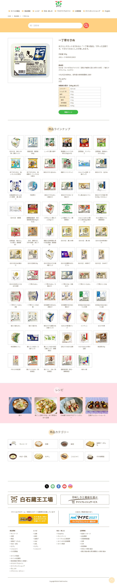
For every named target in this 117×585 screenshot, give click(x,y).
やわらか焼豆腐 (15, 369)
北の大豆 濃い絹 (84, 241)
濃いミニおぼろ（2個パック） (33, 348)
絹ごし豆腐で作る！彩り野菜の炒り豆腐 (46, 416)
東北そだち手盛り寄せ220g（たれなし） (101, 196)
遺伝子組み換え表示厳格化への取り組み (93, 551)
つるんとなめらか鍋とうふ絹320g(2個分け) (84, 220)
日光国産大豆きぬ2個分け (67, 306)
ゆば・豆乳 (14, 544)
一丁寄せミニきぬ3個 (33, 306)
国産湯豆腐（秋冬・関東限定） (67, 370)
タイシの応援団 (15, 558)
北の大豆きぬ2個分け (15, 264)
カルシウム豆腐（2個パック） (84, 173)
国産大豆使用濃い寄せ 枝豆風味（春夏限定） (50, 242)
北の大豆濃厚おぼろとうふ (67, 264)
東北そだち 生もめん (50, 172)
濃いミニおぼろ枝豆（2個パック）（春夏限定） (50, 348)
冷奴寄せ (33, 195)
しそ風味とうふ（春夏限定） (67, 219)
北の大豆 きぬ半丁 (101, 263)
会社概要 (84, 536)
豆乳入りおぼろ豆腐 (67, 347)
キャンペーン (62, 536)
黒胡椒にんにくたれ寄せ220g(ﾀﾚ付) (67, 152)
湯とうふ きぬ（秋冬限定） (50, 370)
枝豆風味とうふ (15, 347)
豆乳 (35, 544)
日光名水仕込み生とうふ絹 (101, 306)
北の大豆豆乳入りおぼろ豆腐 (15, 285)
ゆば (35, 541)
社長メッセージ (86, 534)
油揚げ (36, 539)
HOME (9, 16)
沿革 (82, 541)
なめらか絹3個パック (67, 327)
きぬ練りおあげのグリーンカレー (71, 416)
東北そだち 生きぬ (101, 172)
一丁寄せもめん (33, 284)
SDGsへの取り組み (87, 549)
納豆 (12, 539)
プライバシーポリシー (18, 571)
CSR (82, 544)
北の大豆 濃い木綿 (67, 241)
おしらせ (13, 568)
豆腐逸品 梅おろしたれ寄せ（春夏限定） (15, 242)
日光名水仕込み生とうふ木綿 (84, 306)
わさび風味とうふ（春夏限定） (101, 219)
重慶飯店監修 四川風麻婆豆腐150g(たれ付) (33, 220)
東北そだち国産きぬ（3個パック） (50, 327)
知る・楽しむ (61, 531)
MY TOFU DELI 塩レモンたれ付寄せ (16, 173)
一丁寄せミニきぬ (101, 284)
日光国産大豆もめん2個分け (50, 306)
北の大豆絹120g (33, 263)
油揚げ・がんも (15, 541)
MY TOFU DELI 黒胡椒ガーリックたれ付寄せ (33, 174)
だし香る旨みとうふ (84, 195)
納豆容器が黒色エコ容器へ (19, 561)
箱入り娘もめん (15, 326)
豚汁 (20, 415)
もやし (13, 546)
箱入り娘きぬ (33, 326)
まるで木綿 (101, 326)
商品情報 (16, 16)
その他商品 (14, 551)
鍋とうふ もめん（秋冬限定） (32, 370)
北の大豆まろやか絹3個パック (50, 264)
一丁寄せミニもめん (84, 284)
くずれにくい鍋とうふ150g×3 (50, 219)
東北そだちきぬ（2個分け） (67, 196)
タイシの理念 (15, 556)
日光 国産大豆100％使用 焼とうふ (33, 242)
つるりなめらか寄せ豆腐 (84, 348)
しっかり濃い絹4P (50, 151)
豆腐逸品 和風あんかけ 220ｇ (101, 152)
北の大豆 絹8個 (15, 218)
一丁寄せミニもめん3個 (15, 306)
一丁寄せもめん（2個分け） (50, 285)
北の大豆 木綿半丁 (84, 263)
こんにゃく (14, 549)
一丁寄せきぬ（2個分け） (67, 285)
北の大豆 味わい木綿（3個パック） (15, 152)
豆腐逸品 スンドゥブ (84, 152)
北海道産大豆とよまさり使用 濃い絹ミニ (15, 197)
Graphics (61, 534)
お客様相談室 (85, 539)
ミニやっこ (84, 326)
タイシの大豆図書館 (64, 541)
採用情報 (84, 546)
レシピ (35, 531)
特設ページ (68, 112)
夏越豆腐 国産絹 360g (33, 152)
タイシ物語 (61, 544)
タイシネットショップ (18, 566)
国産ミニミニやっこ (67, 172)
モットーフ (14, 534)
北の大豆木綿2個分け (101, 241)
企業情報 (82, 531)
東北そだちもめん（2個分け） (49, 196)
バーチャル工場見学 (64, 539)
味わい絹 (84, 369)
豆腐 (12, 536)
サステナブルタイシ (17, 563)
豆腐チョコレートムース (96, 415)
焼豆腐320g (101, 347)
